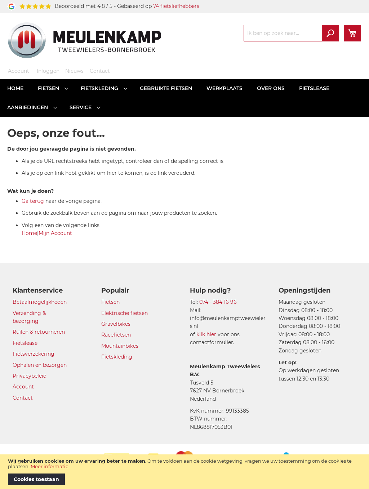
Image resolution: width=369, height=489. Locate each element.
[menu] (184, 98)
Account (18, 71)
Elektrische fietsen (124, 313)
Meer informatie (49, 466)
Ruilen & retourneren (39, 332)
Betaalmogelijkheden (40, 302)
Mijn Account (55, 233)
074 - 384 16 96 (218, 302)
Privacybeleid (29, 376)
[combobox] (291, 33)
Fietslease (25, 343)
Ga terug (33, 201)
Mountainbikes (119, 346)
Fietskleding (116, 357)
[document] (184, 471)
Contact (100, 71)
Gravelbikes (115, 324)
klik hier (206, 334)
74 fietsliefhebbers (176, 6)
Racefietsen (116, 335)
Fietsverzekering (33, 354)
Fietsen (110, 302)
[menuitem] (15, 88)
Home (29, 233)
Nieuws (74, 71)
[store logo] (84, 40)
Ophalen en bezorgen (40, 365)
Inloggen (48, 71)
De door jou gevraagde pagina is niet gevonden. (71, 149)
